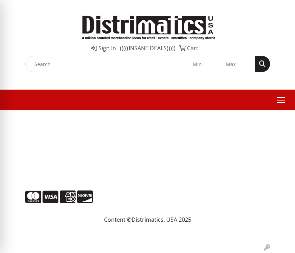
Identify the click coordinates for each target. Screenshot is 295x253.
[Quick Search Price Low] (205, 64)
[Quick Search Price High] (238, 64)
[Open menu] (281, 100)
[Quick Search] (107, 64)
